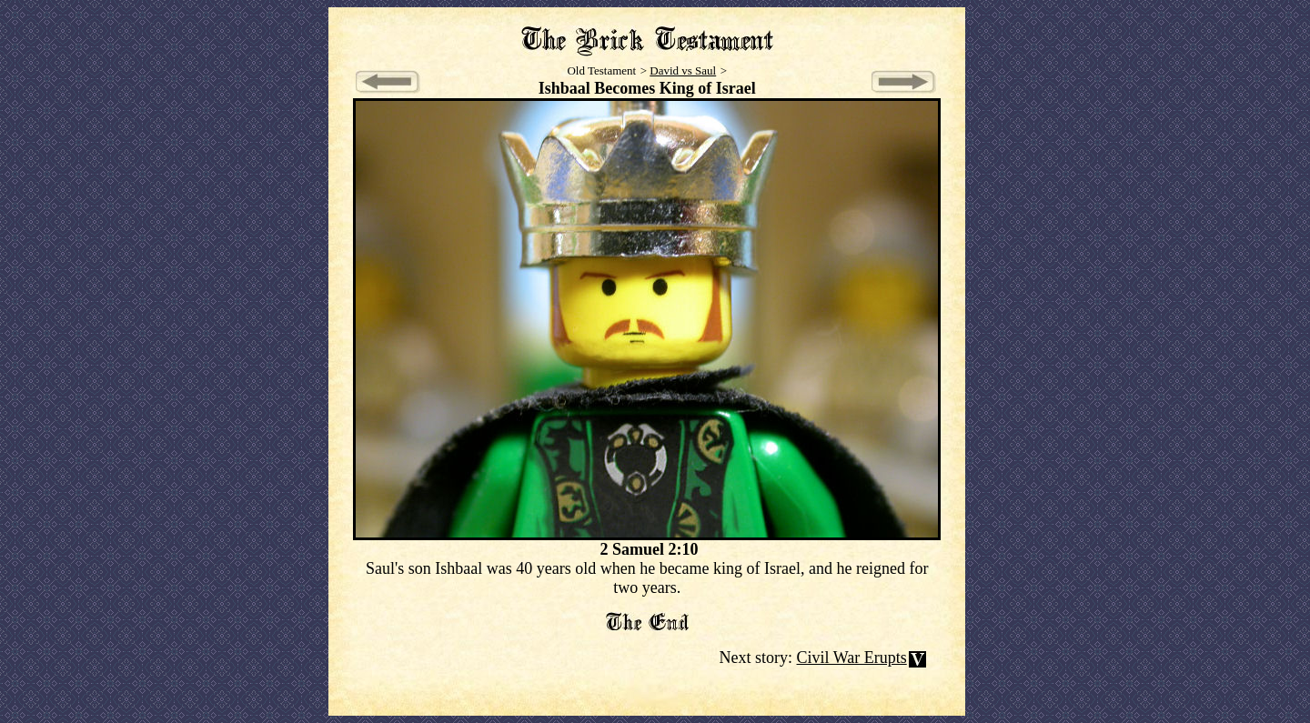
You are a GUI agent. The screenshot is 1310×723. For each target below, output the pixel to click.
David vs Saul (683, 70)
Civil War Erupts (852, 657)
